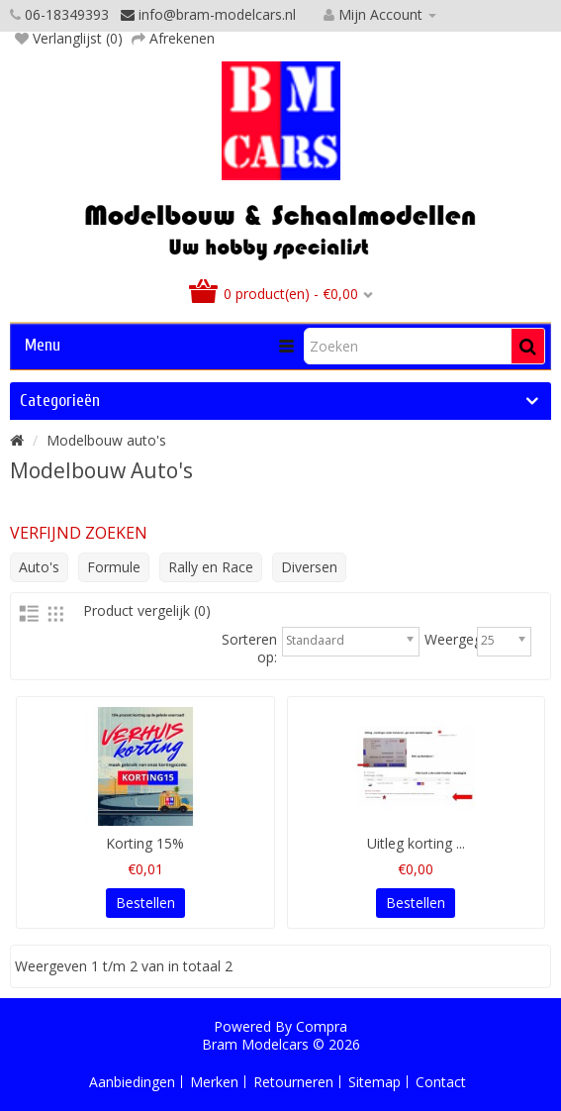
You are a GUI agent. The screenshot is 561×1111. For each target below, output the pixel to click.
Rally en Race (210, 566)
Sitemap (374, 1081)
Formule (113, 566)
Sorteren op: (249, 648)
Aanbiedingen (132, 1081)
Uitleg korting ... (416, 843)
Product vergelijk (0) (147, 610)
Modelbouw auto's (106, 440)
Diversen (309, 566)
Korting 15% (145, 843)
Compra (321, 1026)
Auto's (39, 566)
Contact (441, 1081)
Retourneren (293, 1081)
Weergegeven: (469, 640)
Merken (214, 1081)
